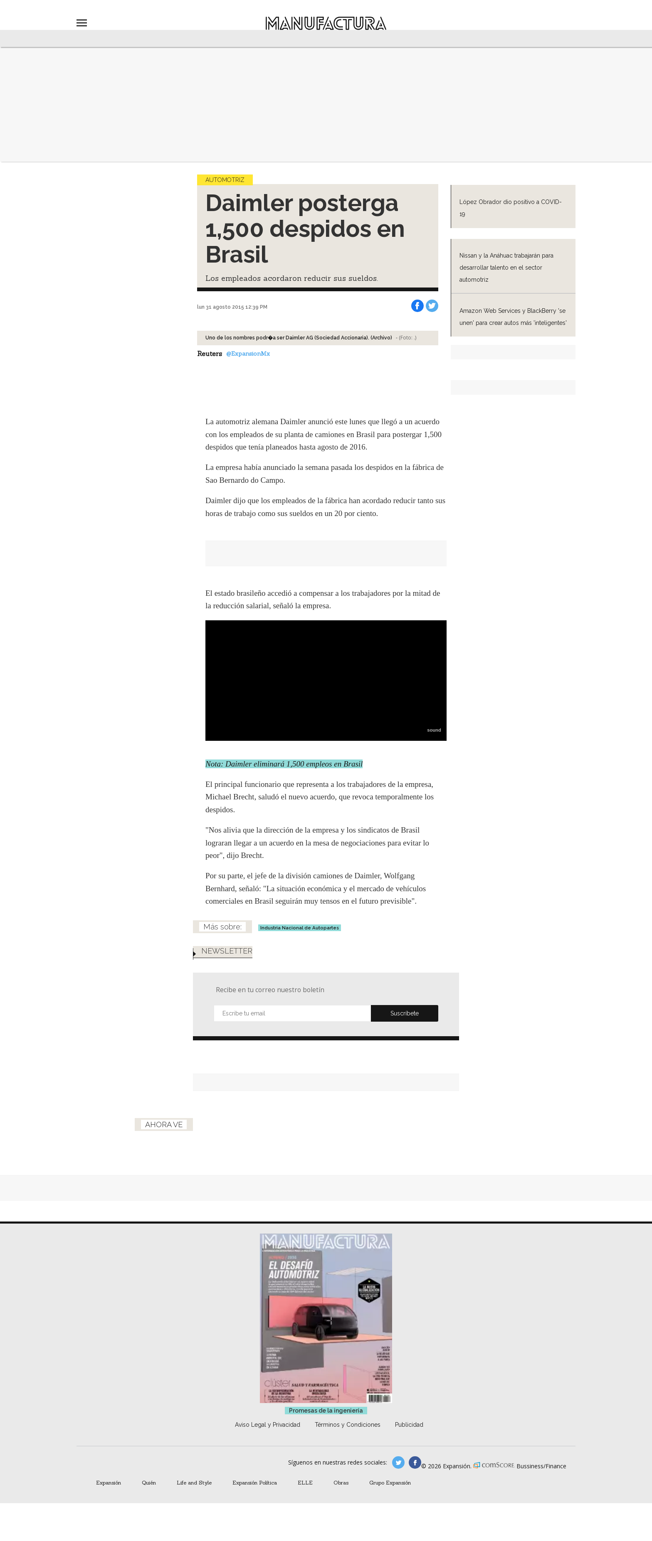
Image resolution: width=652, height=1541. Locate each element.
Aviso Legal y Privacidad (267, 1424)
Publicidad (409, 1424)
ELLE (305, 1482)
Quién (149, 1482)
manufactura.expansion (415, 1462)
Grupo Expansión (390, 1482)
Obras (340, 1482)
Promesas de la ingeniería (326, 1410)
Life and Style (194, 1482)
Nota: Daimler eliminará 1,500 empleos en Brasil (284, 763)
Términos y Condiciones (347, 1424)
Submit (404, 1013)
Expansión (108, 1482)
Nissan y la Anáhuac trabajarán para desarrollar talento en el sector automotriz (506, 267)
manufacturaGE (398, 1462)
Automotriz (224, 180)
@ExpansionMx (248, 353)
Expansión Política (254, 1482)
